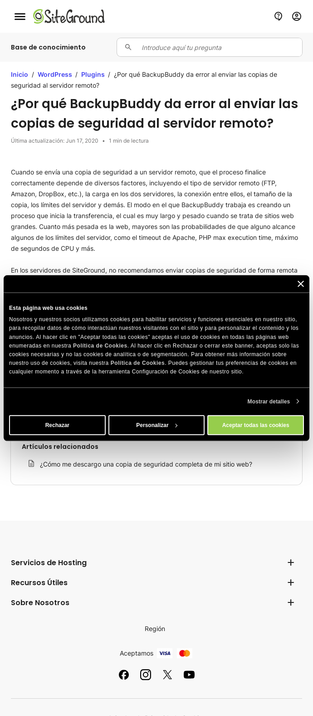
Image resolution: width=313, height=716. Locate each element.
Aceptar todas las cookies (255, 425)
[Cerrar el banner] (301, 284)
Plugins (93, 74)
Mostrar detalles (269, 401)
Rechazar (57, 425)
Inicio (19, 74)
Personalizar (156, 425)
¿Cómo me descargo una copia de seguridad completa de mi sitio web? (146, 464)
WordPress (55, 74)
